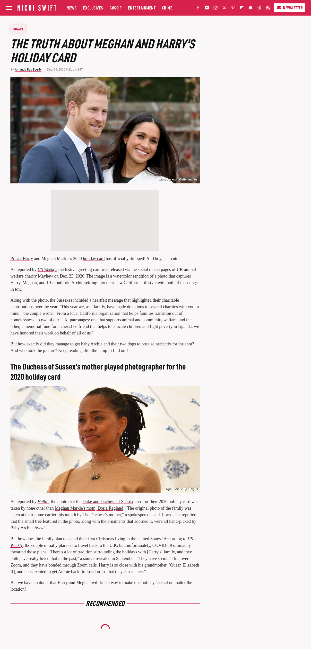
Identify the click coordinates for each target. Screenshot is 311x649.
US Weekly (46, 269)
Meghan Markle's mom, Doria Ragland (89, 508)
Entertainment (142, 7)
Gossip (115, 7)
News (72, 7)
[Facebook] (198, 8)
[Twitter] (224, 8)
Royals (18, 29)
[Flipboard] (241, 8)
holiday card (93, 258)
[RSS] (268, 8)
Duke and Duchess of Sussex (107, 501)
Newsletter (290, 7)
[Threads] (259, 8)
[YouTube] (206, 8)
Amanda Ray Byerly (28, 69)
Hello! (43, 501)
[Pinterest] (233, 8)
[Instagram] (215, 8)
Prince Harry (21, 258)
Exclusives (93, 7)
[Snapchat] (250, 8)
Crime (167, 7)
